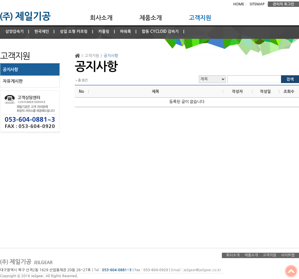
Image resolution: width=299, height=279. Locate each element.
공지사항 (10, 70)
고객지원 (200, 18)
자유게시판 (13, 81)
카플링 (103, 31)
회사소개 (101, 18)
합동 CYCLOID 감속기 (160, 31)
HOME (238, 4)
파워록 (125, 31)
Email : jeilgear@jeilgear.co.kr (196, 270)
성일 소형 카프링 (74, 31)
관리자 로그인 (283, 4)
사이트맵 (288, 255)
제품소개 (150, 18)
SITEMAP (256, 4)
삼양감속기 (14, 31)
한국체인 (41, 31)
